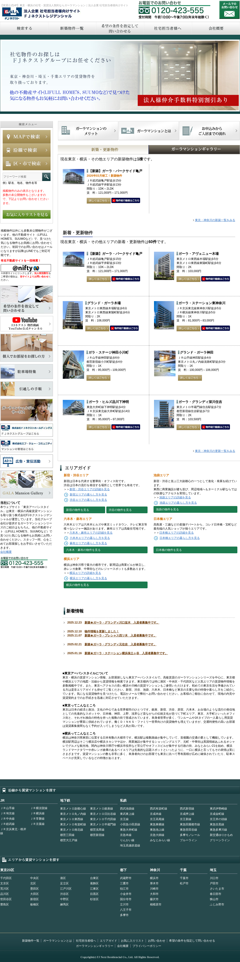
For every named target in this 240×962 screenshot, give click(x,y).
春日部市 (215, 894)
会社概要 (6, 552)
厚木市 (154, 883)
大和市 (154, 894)
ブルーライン (188, 840)
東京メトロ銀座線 (101, 808)
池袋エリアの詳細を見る (175, 497)
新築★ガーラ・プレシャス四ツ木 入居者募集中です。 (120, 635)
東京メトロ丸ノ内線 (73, 814)
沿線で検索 (27, 150)
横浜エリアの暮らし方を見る (88, 578)
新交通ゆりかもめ (221, 835)
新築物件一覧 (72, 28)
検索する (24, 28)
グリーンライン (220, 840)
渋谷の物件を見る (120, 510)
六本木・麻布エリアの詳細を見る (91, 532)
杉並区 (94, 899)
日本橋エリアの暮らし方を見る (180, 538)
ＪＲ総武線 (7, 824)
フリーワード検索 (46, 177)
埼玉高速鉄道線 (130, 845)
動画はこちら (125, 201)
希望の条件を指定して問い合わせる (120, 28)
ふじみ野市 (217, 904)
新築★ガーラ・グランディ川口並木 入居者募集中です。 (122, 622)
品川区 (4, 894)
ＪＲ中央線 (7, 818)
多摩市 (124, 915)
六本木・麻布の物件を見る (83, 550)
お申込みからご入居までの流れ (209, 130)
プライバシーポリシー (146, 946)
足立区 (64, 883)
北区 (33, 883)
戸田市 (214, 883)
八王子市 (125, 909)
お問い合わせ (229, 9)
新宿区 (34, 899)
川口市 (214, 878)
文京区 (4, 883)
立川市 (124, 904)
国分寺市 (125, 899)
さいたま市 (217, 888)
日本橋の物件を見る (169, 550)
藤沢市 (154, 899)
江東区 (94, 888)
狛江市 (124, 888)
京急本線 (125, 835)
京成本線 (155, 814)
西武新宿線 (187, 808)
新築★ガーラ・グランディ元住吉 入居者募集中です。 (120, 644)
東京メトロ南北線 (71, 829)
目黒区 (94, 894)
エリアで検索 (27, 163)
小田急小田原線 (130, 824)
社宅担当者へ (168, 28)
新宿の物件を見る (77, 510)
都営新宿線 (97, 835)
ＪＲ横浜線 (37, 813)
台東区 (94, 878)
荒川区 (4, 888)
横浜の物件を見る (77, 585)
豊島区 (4, 904)
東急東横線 (157, 824)
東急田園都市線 (190, 824)
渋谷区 (64, 894)
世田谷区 (6, 899)
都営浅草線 (97, 829)
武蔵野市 (125, 878)
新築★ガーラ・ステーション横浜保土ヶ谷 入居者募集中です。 (126, 653)
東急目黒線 (217, 824)
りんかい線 (127, 840)
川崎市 (154, 888)
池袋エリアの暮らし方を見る (178, 502)
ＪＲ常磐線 (37, 818)
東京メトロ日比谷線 (103, 814)
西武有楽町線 (158, 808)
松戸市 (184, 883)
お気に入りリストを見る (27, 214)
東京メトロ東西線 (71, 819)
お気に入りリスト (132, 940)
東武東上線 (127, 814)
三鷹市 (124, 883)
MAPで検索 (27, 136)
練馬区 (64, 904)
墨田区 (34, 888)
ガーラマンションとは (57, 940)
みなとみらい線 (160, 840)
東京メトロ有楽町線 (73, 824)
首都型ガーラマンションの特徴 (149, 130)
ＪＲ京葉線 (37, 824)
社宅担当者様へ (86, 940)
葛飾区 (94, 883)
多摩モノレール (190, 835)
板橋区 (34, 904)
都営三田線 (67, 835)
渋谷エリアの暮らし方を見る (88, 499)
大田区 (34, 894)
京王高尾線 (157, 819)
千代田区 (6, 878)
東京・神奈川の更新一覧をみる (215, 451)
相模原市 (155, 904)
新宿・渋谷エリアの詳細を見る (89, 489)
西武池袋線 (127, 808)
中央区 (34, 878)
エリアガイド (108, 940)
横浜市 (154, 878)
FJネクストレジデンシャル (41, 14)
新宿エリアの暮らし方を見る (88, 494)
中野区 (64, 899)
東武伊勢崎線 (218, 808)
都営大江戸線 (68, 840)
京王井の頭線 (218, 819)
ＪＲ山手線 (7, 808)
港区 (63, 878)
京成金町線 (217, 814)
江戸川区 (66, 888)
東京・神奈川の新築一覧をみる (215, 220)
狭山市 (214, 899)
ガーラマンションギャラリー (94, 946)
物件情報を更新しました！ (102, 631)
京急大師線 (157, 835)
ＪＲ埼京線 (7, 813)
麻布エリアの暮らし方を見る (88, 543)
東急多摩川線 (218, 829)
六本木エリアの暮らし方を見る (90, 538)
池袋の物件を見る (167, 509)
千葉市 (184, 878)
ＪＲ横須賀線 (38, 808)
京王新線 (185, 819)
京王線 (124, 819)
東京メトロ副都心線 (73, 808)
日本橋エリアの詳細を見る (176, 532)
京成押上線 (187, 814)
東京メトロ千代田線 (103, 819)
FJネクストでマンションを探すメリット (88, 130)
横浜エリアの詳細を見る (85, 573)
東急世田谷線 (188, 829)
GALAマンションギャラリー (179, 149)
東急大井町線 (128, 829)
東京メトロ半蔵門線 (103, 824)
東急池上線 (157, 829)
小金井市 (125, 894)
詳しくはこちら (99, 201)
